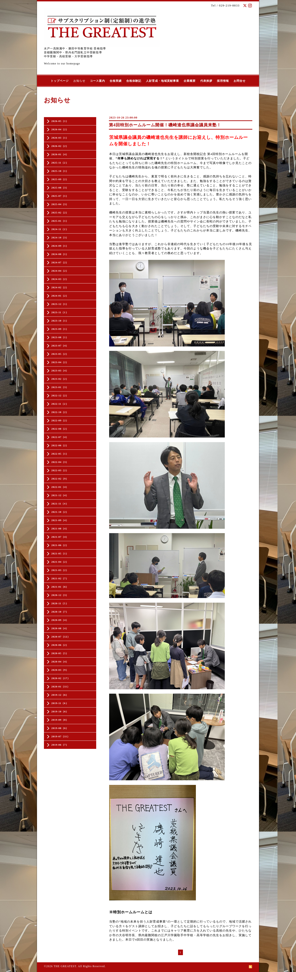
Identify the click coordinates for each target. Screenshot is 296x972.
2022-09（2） (59, 420)
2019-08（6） (59, 728)
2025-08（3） (59, 187)
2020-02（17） (60, 678)
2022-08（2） (59, 428)
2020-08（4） (59, 628)
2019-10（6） (59, 711)
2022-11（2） (59, 403)
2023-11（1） (59, 312)
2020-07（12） (60, 636)
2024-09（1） (59, 245)
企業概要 (190, 80)
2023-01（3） (59, 387)
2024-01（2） (59, 295)
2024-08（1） (59, 254)
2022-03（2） (59, 470)
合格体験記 (133, 80)
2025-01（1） (59, 220)
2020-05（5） (59, 653)
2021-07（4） (59, 536)
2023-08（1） (59, 337)
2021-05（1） (59, 553)
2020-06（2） (59, 645)
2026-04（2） (59, 129)
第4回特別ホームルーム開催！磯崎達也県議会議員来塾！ (165, 125)
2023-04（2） (59, 362)
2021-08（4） (59, 528)
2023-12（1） (59, 304)
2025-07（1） (59, 195)
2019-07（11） (60, 736)
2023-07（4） (59, 345)
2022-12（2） (59, 395)
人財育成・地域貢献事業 (162, 80)
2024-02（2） (59, 287)
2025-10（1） (59, 171)
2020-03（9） (59, 669)
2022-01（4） (59, 487)
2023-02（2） (59, 378)
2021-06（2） (59, 545)
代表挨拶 (206, 80)
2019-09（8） (59, 719)
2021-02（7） (59, 578)
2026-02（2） (59, 146)
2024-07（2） (59, 262)
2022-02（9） (59, 478)
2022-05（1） (59, 453)
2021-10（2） (59, 511)
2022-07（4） (59, 437)
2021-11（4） (59, 503)
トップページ (60, 80)
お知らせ (79, 80)
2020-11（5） (59, 603)
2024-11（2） (59, 229)
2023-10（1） (59, 320)
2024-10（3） (59, 237)
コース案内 (97, 80)
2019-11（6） (59, 703)
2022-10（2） (59, 412)
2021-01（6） (59, 586)
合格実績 (116, 80)
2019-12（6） (59, 694)
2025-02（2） (59, 212)
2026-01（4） (59, 154)
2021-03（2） (59, 570)
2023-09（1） (59, 329)
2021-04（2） (59, 561)
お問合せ (240, 80)
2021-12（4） (59, 495)
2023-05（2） (59, 353)
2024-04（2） (59, 270)
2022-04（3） (59, 462)
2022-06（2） (59, 445)
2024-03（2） (59, 279)
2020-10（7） (59, 611)
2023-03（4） (59, 370)
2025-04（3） (59, 204)
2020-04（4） (59, 661)
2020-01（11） (60, 686)
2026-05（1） (59, 121)
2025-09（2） (59, 179)
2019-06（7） (59, 744)
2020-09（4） (59, 620)
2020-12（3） (59, 595)
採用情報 (223, 80)
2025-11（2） (59, 162)
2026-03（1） (59, 137)
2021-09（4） (59, 520)
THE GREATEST (65, 966)
